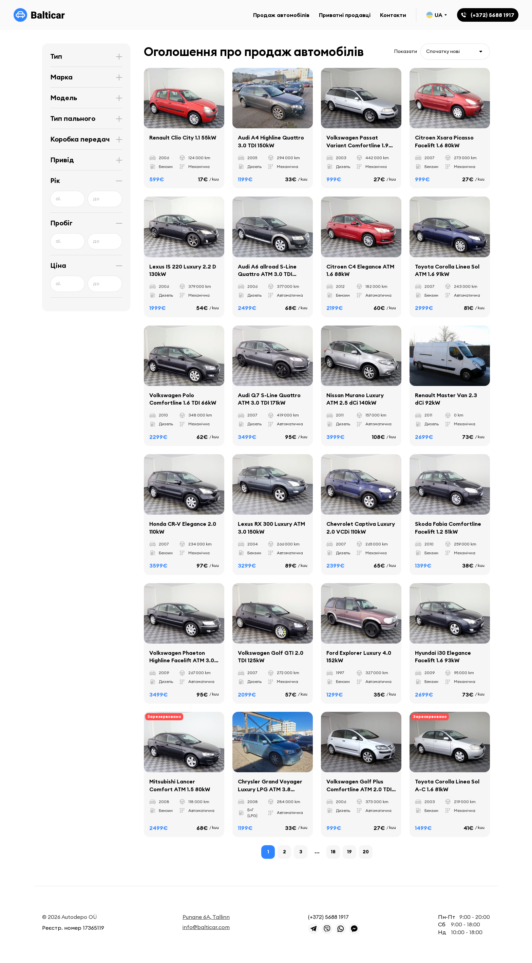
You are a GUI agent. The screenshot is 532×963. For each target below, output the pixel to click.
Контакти (393, 15)
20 (366, 852)
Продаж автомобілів (281, 15)
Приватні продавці (344, 15)
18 (333, 852)
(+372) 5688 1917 (328, 916)
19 (349, 852)
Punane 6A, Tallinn (206, 916)
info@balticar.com (206, 927)
